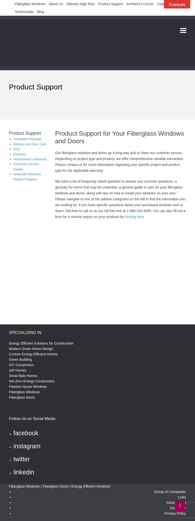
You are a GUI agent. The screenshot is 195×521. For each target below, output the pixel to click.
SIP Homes (18, 370)
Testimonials (24, 12)
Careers (163, 4)
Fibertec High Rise (80, 4)
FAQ (17, 149)
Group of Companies (170, 492)
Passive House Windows (28, 387)
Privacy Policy (175, 513)
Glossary (20, 154)
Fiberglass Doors (22, 397)
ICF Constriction (21, 365)
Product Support (110, 4)
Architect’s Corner (140, 4)
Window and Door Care (30, 144)
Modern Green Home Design (31, 349)
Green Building (20, 360)
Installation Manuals (28, 139)
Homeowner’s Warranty (30, 159)
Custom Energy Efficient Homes (33, 354)
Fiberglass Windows (30, 4)
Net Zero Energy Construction (32, 381)
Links (182, 497)
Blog (40, 12)
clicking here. (135, 217)
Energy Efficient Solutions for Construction (41, 343)
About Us (56, 4)
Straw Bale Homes (23, 376)
